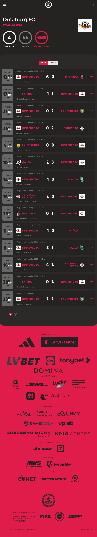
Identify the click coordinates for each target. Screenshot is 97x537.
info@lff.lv (22, 520)
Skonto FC (71, 128)
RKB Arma (71, 77)
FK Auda (73, 179)
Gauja (26, 162)
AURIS (91, 529)
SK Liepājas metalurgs (28, 196)
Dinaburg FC (30, 77)
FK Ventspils (69, 111)
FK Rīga (27, 94)
